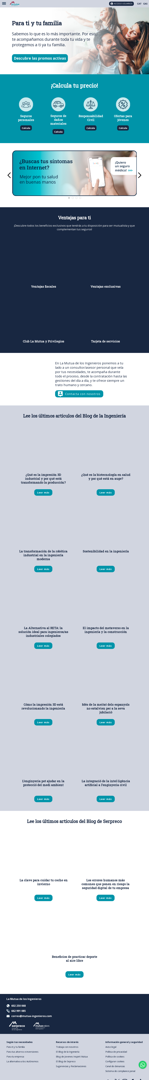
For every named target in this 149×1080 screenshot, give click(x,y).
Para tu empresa (15, 1056)
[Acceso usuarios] (121, 4)
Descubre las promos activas (40, 58)
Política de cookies (114, 1056)
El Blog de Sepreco (65, 1061)
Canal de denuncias (115, 1066)
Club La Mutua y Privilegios (43, 341)
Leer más (43, 492)
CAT (139, 3)
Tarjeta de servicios (105, 341)
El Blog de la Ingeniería (67, 1051)
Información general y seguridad (124, 1042)
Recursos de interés (67, 1042)
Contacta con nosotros (82, 394)
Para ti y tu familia (15, 1046)
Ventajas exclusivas (105, 286)
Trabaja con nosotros (67, 1046)
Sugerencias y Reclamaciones (71, 1066)
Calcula (26, 128)
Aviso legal (110, 1046)
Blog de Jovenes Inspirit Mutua (72, 1056)
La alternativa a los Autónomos (22, 1061)
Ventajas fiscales (43, 286)
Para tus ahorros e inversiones (22, 1051)
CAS (145, 3)
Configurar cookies (114, 1061)
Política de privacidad (116, 1051)
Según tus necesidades (19, 1042)
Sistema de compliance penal (120, 1071)
